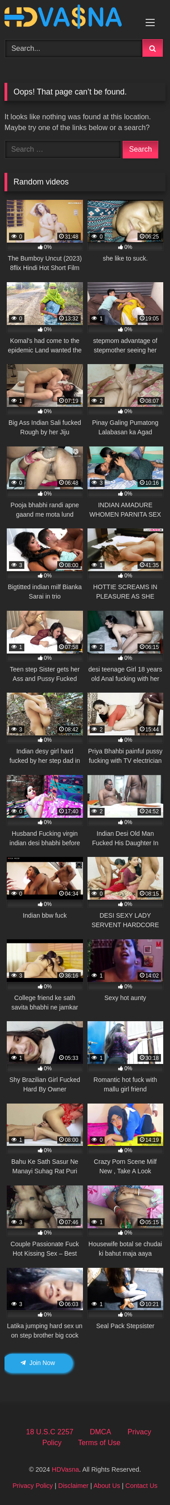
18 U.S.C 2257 (50, 1432)
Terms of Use (99, 1442)
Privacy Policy (33, 1485)
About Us (106, 1485)
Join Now (37, 1363)
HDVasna (65, 1469)
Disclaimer (73, 1485)
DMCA (100, 1432)
